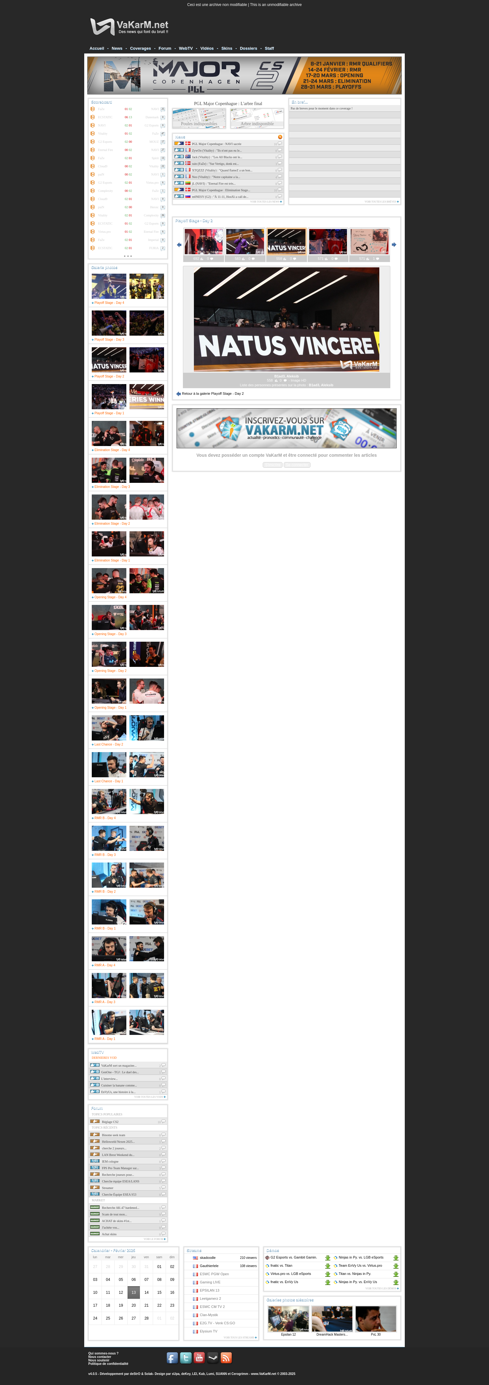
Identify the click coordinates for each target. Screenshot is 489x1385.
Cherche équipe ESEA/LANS (114, 1181)
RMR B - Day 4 (104, 818)
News (117, 48)
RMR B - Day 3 (104, 855)
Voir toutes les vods (150, 1097)
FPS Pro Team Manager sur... (114, 1168)
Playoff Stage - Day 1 (108, 413)
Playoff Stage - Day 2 (108, 376)
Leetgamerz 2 (210, 1298)
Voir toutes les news (266, 201)
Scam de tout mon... (108, 1214)
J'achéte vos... (104, 1227)
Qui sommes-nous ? (103, 1353)
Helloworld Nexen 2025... (112, 1141)
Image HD (298, 380)
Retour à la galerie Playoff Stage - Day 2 (210, 393)
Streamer (101, 1188)
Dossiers (248, 48)
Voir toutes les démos (382, 1288)
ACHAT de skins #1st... (111, 1221)
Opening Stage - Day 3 (109, 634)
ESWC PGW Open (214, 1274)
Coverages (140, 48)
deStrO (135, 1374)
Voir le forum (155, 1239)
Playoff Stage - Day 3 (108, 339)
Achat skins (103, 1234)
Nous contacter (99, 1357)
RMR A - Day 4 (103, 965)
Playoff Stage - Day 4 (108, 302)
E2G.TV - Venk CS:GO (217, 1323)
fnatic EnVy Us (281, 1282)
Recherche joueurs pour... (112, 1174)
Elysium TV (208, 1331)
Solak (148, 1374)
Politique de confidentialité (108, 1363)
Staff (269, 48)
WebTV (186, 48)
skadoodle (208, 1257)
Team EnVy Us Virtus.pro (357, 1265)
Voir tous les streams (240, 1337)
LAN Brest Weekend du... (112, 1155)
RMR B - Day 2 (104, 891)
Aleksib (327, 385)
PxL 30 (376, 1334)
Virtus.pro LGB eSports (288, 1274)
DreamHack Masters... (332, 1334)
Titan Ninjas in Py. (352, 1274)
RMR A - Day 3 (103, 1002)
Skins (226, 48)
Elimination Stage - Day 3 (111, 487)
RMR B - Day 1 (104, 928)
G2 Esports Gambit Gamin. (291, 1257)
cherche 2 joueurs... (108, 1148)
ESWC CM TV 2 (212, 1307)
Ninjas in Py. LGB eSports (358, 1257)
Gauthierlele (209, 1266)
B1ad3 (314, 385)
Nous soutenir (98, 1360)
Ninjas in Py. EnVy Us (355, 1282)
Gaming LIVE (210, 1282)
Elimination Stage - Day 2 (111, 523)
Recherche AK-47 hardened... (114, 1207)
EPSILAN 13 (209, 1290)
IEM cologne (104, 1161)
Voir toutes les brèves (382, 201)
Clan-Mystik (209, 1315)
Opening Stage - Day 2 (109, 671)
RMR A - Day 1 (103, 1039)
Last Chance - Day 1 (107, 781)
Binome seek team (107, 1135)
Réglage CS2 (104, 1122)
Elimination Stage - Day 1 (111, 560)
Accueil (97, 48)
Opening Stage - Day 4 (109, 597)
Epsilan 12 (288, 1334)
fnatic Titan (278, 1265)
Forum (165, 48)
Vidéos (207, 48)
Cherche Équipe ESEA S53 (113, 1194)
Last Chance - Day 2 (107, 744)
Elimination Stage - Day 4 (111, 450)
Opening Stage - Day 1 (109, 707)
